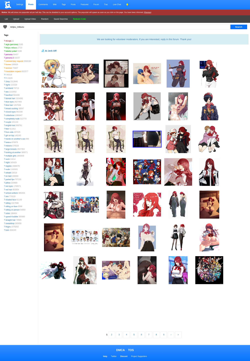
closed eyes (11, 112)
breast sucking (12, 108)
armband (9, 88)
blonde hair (10, 98)
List (6, 19)
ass (7, 92)
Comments (43, 4)
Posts (30, 4)
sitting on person (13, 210)
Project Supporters (139, 356)
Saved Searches (61, 19)
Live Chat (117, 4)
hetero (8, 142)
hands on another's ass (15, 139)
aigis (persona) (12, 44)
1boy (8, 81)
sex (7, 196)
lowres (8, 64)
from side (9, 132)
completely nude (12, 119)
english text (10, 125)
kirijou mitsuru (11, 48)
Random (44, 19)
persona (9, 54)
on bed (8, 176)
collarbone (10, 115)
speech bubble (12, 217)
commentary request (14, 61)
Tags (64, 4)
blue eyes (10, 102)
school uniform (12, 193)
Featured (84, 4)
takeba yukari (11, 51)
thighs (8, 227)
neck (8, 159)
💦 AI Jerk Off (48, 51)
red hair (9, 190)
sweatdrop (10, 223)
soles (8, 213)
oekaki (8, 173)
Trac (106, 4)
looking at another (13, 152)
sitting (8, 203)
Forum (96, 4)
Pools (73, 4)
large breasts (11, 149)
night (8, 162)
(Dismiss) (147, 12)
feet (7, 129)
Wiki (55, 4)
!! (6, 78)
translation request (13, 71)
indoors (9, 146)
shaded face (11, 200)
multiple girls (11, 156)
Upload (16, 19)
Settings (19, 4)
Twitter (114, 356)
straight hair (11, 220)
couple (8, 122)
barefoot (9, 95)
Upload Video (30, 19)
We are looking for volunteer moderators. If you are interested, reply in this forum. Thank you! (144, 39)
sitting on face (11, 206)
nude (8, 169)
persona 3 (10, 58)
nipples (9, 166)
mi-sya (8, 41)
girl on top (10, 135)
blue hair (9, 105)
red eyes (9, 186)
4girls (8, 85)
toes (7, 230)
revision (9, 68)
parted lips (10, 179)
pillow (8, 183)
